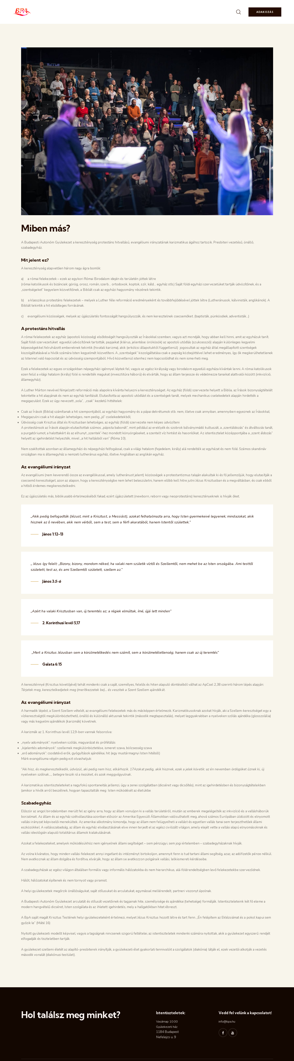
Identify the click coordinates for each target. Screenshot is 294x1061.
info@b (223, 1021)
